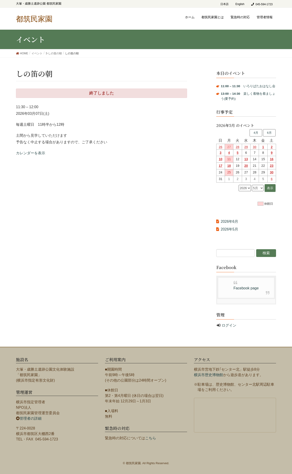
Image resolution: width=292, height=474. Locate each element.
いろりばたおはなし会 (248, 86)
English (239, 4)
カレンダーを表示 (30, 153)
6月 (269, 132)
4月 (255, 132)
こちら (150, 438)
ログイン (229, 325)
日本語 (224, 4)
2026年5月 (229, 229)
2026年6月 (229, 221)
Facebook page (246, 288)
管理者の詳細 (31, 418)
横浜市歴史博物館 (208, 375)
